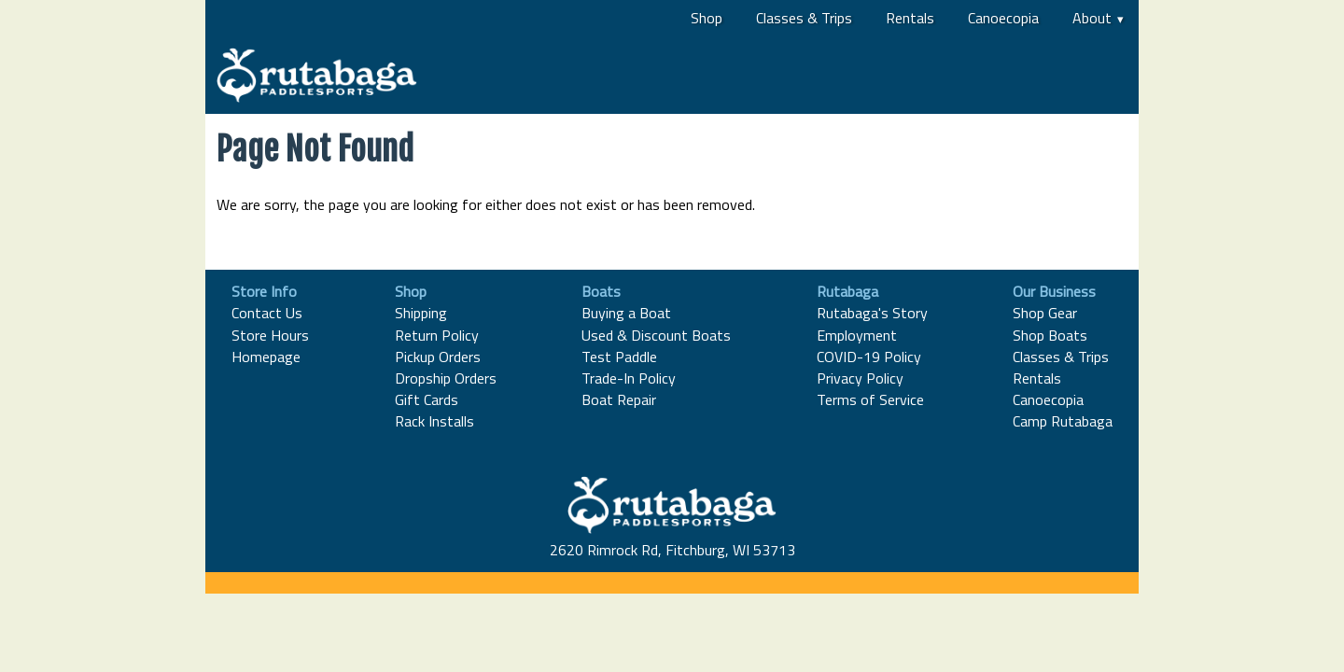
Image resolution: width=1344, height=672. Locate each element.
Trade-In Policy (628, 378)
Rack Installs (434, 421)
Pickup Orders (438, 356)
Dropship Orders (446, 378)
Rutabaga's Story (872, 312)
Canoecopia (1003, 18)
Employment (857, 335)
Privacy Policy (860, 378)
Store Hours (270, 335)
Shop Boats (1050, 335)
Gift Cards (426, 399)
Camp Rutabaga (1063, 421)
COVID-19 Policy (869, 356)
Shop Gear (1045, 312)
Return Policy (437, 335)
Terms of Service (870, 399)
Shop (706, 18)
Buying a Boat (626, 312)
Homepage (266, 356)
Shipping (421, 312)
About (1092, 18)
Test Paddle (619, 356)
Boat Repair (618, 399)
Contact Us (266, 312)
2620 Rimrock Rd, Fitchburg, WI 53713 (672, 550)
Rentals (910, 18)
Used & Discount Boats (656, 335)
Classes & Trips (804, 18)
